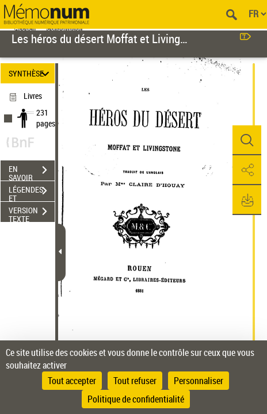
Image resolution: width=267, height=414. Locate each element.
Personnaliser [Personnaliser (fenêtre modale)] (198, 380)
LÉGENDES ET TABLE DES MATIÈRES (32, 192)
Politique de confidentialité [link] (135, 399)
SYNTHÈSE (31, 73)
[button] (246, 140)
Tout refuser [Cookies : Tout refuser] (135, 380)
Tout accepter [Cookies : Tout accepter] (72, 380)
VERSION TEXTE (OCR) (32, 213)
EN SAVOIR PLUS (32, 171)
